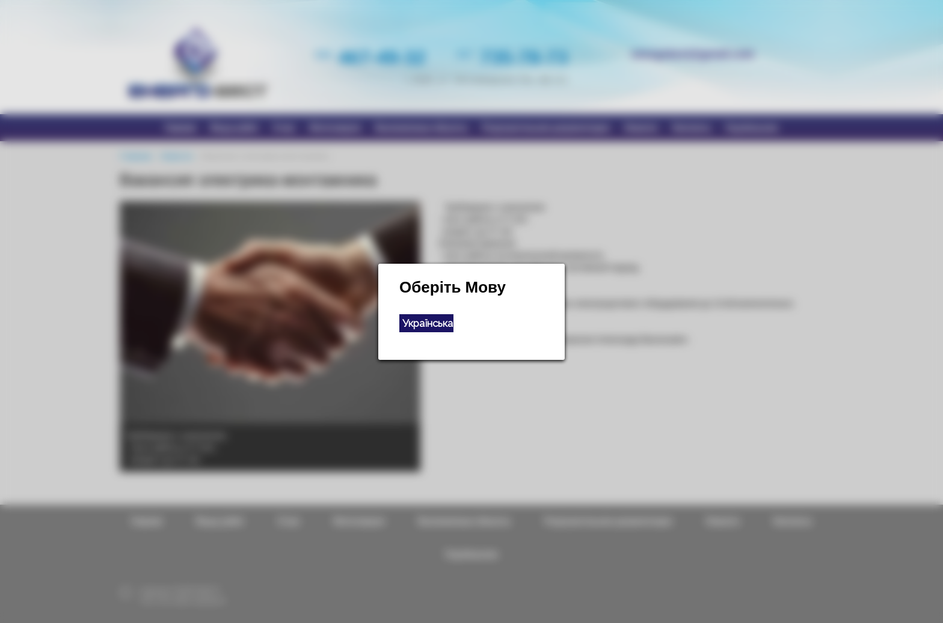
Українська (427, 323)
